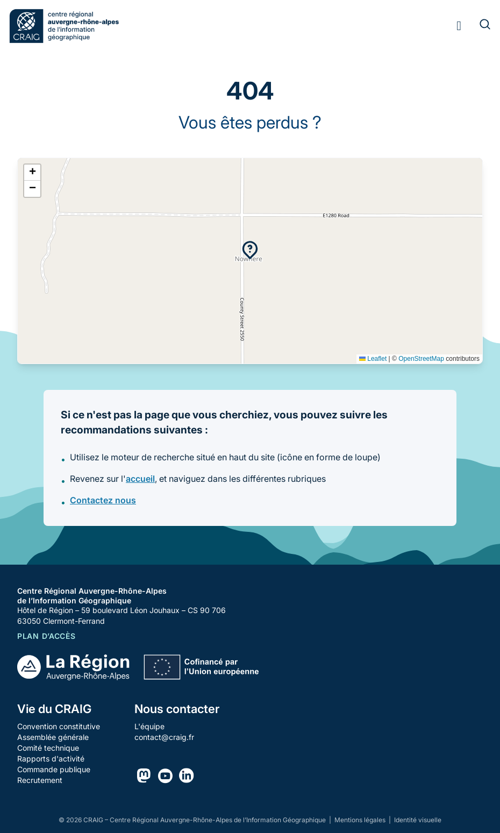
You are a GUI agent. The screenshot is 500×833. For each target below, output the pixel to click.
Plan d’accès (46, 635)
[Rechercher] (478, 26)
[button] (250, 250)
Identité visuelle (417, 820)
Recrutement (39, 780)
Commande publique (53, 769)
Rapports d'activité (50, 758)
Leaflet (373, 358)
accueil (140, 478)
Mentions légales (360, 820)
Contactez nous (103, 500)
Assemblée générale (53, 737)
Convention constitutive (58, 726)
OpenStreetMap (421, 358)
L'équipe (149, 726)
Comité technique (48, 747)
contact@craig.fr (164, 737)
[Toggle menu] (459, 26)
